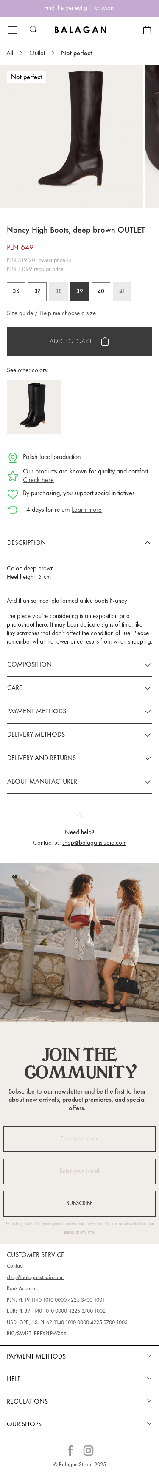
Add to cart (71, 341)
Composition (29, 664)
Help (13, 1379)
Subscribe (79, 1203)
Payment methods (36, 711)
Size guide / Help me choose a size (51, 314)
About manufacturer (42, 781)
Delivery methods (36, 735)
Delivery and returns (41, 758)
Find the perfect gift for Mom (79, 8)
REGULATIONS (27, 1402)
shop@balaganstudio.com (94, 843)
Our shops (24, 1424)
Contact (15, 1266)
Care (14, 688)
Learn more (87, 510)
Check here (38, 480)
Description (26, 543)
